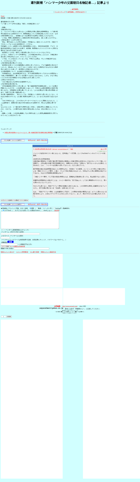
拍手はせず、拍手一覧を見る (37, 140)
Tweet (2, 16)
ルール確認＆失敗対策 (17, 249)
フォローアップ (60, 12)
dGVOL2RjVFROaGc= (62, 149)
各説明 (57, 210)
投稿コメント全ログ (7, 255)
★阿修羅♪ (75, 9)
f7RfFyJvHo (54, 149)
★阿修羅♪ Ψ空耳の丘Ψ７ (76, 12)
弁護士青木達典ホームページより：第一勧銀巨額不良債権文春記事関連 (29, 132)
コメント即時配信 (22, 255)
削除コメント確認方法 (48, 255)
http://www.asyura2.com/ (70, 309)
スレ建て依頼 (34, 255)
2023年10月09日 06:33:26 (43, 149)
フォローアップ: (6, 129)
